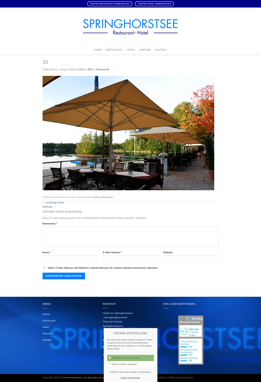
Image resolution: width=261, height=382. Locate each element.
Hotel (131, 49)
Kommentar (50, 223)
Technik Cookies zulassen (124, 358)
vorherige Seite (53, 202)
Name (47, 252)
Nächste (49, 207)
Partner (145, 49)
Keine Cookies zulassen (123, 364)
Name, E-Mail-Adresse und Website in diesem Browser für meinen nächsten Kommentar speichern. (103, 267)
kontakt (161, 49)
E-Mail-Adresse (112, 252)
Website (168, 252)
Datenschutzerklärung (181, 377)
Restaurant (114, 49)
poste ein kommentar (103, 197)
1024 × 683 (85, 69)
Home (98, 49)
